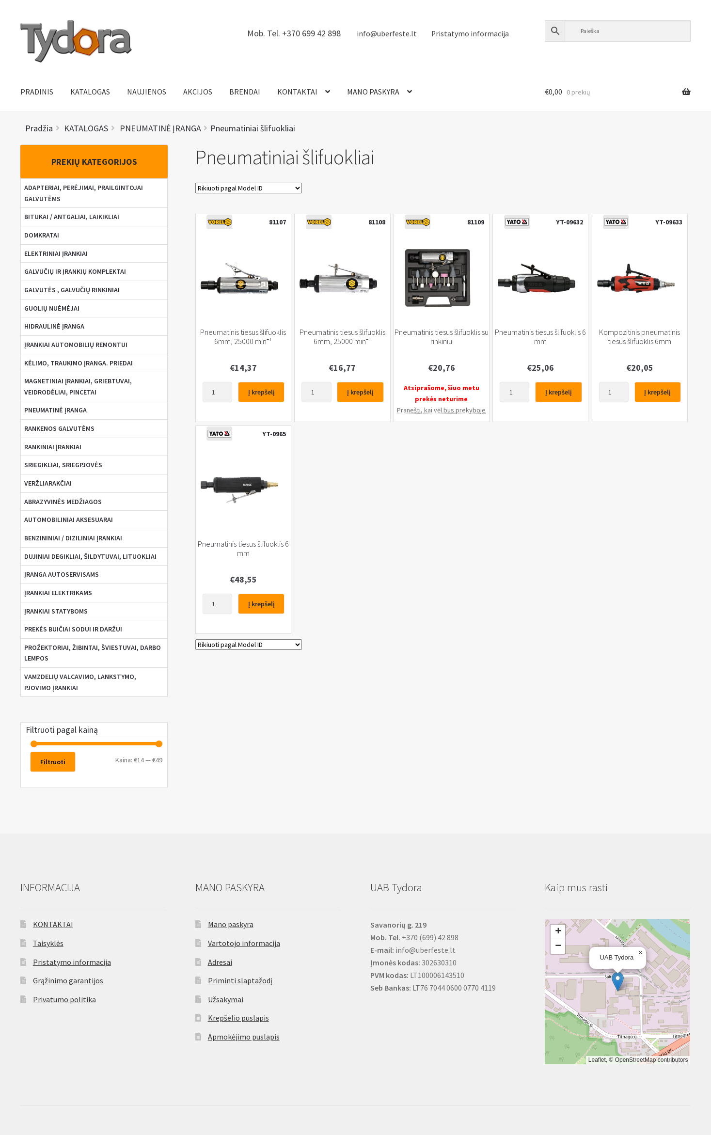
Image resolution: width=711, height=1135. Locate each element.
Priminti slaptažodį (240, 980)
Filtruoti (52, 761)
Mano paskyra (230, 924)
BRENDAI (244, 91)
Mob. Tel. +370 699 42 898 (294, 33)
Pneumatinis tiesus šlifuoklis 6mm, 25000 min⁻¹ (243, 337)
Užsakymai (225, 999)
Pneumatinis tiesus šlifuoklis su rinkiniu (442, 337)
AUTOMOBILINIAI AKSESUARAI (68, 519)
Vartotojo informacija (244, 943)
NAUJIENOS (146, 91)
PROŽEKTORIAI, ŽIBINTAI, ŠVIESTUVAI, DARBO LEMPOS (92, 653)
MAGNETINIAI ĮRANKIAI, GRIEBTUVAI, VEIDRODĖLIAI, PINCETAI (78, 386)
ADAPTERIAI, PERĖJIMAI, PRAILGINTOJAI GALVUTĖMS (83, 193)
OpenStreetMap (635, 1059)
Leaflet (597, 1059)
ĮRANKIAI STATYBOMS (56, 611)
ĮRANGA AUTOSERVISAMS (61, 574)
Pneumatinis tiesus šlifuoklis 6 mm (540, 337)
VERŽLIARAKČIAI (48, 483)
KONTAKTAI (297, 91)
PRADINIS (36, 91)
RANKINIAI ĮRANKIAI (52, 446)
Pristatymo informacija (470, 33)
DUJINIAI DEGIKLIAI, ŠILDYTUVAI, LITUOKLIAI (90, 556)
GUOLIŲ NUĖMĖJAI (51, 308)
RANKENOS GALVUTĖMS (59, 428)
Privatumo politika (64, 999)
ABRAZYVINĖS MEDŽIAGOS (63, 501)
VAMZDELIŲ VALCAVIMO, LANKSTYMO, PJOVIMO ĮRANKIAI (80, 682)
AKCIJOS (197, 91)
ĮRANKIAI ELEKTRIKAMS (58, 592)
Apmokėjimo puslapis (244, 1036)
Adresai (220, 962)
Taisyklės (48, 943)
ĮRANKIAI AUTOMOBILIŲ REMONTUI (75, 344)
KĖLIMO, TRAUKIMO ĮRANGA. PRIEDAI (78, 363)
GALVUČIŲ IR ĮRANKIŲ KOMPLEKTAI (75, 271)
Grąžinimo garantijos (68, 980)
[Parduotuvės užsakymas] (248, 188)
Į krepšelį (261, 392)
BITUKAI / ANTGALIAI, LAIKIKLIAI (71, 216)
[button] (618, 982)
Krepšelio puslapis (238, 1018)
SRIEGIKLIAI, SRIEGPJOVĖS (63, 464)
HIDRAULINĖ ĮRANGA (54, 326)
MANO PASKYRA (373, 91)
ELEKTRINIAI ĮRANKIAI (56, 253)
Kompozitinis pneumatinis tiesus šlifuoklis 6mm (639, 337)
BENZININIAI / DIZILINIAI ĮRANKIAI (73, 538)
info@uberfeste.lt (387, 33)
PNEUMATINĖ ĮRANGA (55, 410)
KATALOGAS (90, 91)
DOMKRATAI (41, 235)
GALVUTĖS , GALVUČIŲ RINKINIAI (72, 289)
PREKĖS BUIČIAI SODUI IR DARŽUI (73, 629)
